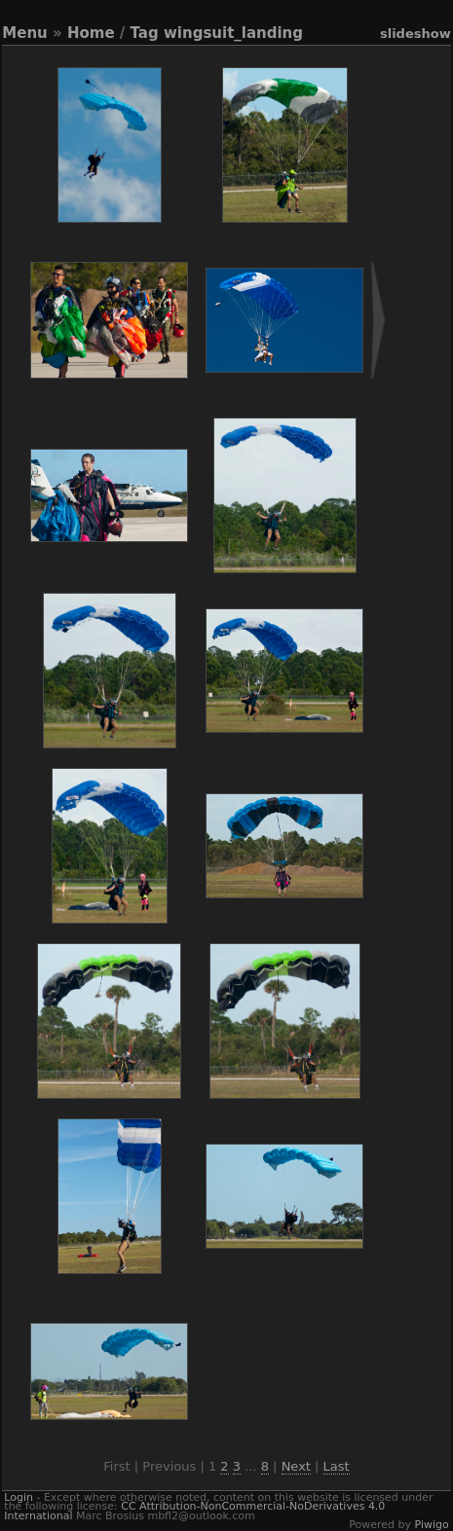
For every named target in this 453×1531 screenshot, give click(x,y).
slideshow (415, 33)
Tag (145, 33)
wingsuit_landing (233, 33)
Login (18, 1497)
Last (336, 1466)
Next (296, 1466)
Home (91, 33)
